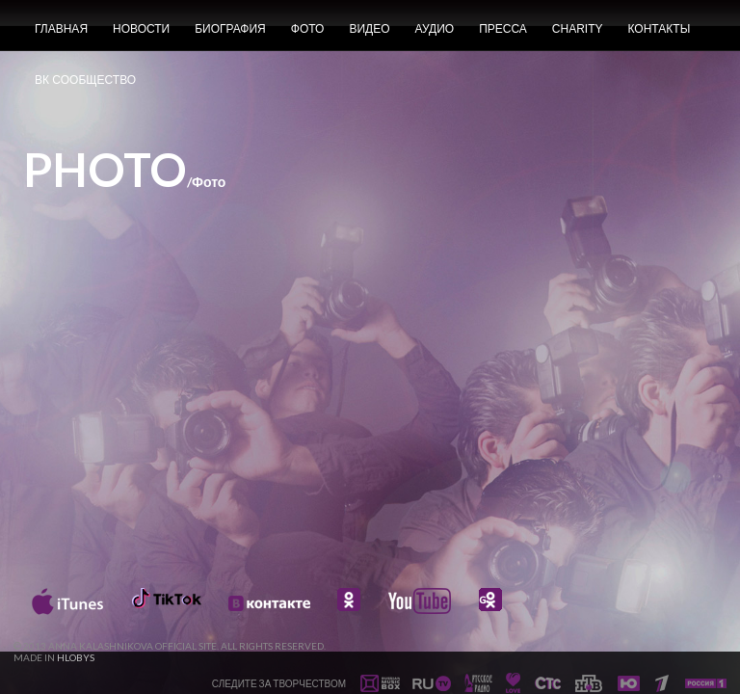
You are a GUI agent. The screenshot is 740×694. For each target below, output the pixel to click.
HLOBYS (75, 657)
